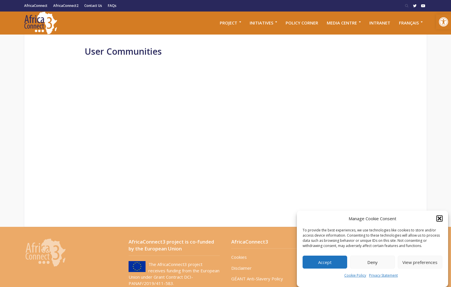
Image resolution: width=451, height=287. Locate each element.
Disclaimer (241, 268)
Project (228, 23)
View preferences (419, 262)
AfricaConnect (35, 5)
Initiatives (261, 23)
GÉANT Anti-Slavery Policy (257, 279)
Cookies (239, 257)
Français (409, 23)
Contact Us (93, 5)
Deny (372, 262)
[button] (443, 21)
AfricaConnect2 (66, 5)
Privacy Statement (383, 275)
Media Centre (342, 23)
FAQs (112, 5)
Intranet (379, 23)
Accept (325, 262)
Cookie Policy (355, 275)
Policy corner (302, 23)
